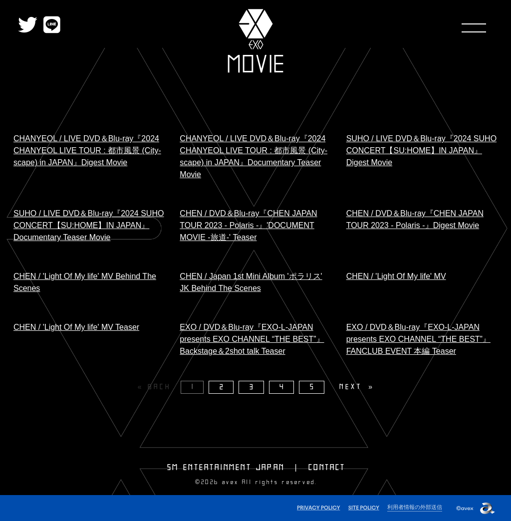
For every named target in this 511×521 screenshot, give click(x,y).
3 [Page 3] (253, 387)
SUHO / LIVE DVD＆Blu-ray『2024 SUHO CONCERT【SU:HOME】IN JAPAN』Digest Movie (421, 150)
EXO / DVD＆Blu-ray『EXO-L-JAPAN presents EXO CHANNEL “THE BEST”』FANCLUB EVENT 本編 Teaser (418, 339)
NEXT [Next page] (350, 387)
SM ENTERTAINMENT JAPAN (225, 467)
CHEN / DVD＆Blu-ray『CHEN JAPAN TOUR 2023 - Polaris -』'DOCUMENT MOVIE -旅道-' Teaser (248, 225)
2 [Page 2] (223, 387)
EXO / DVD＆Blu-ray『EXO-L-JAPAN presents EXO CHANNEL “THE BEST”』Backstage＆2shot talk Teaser (252, 339)
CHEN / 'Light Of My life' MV (396, 276)
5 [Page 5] (313, 387)
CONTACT (326, 467)
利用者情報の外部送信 (414, 507)
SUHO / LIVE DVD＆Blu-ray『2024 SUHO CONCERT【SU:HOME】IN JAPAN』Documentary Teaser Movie (88, 225)
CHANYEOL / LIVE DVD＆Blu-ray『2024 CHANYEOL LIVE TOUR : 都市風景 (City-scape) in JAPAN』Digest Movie (87, 150)
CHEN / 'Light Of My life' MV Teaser (76, 327)
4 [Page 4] (282, 387)
